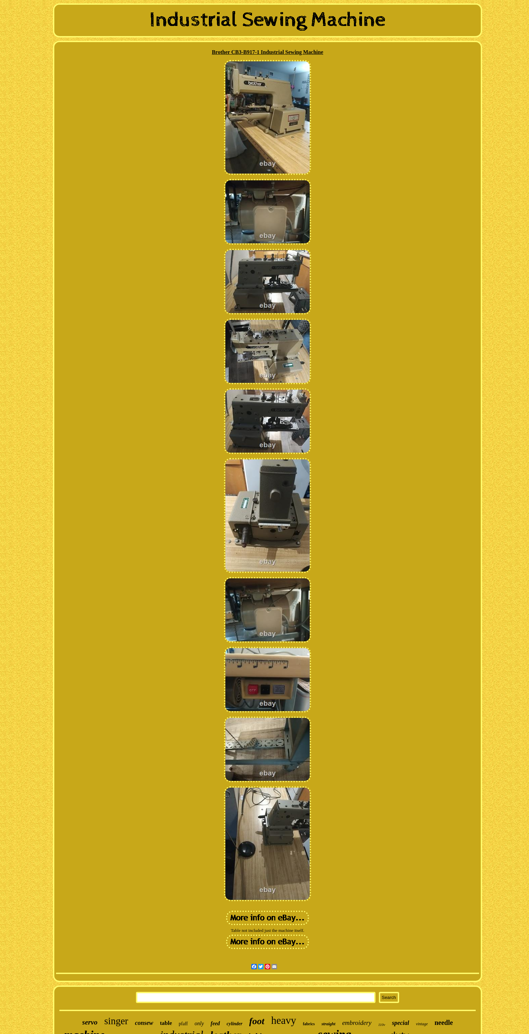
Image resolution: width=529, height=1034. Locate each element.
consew (144, 1023)
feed (215, 1023)
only (199, 1023)
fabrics (309, 1024)
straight (328, 1023)
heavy (283, 1020)
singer (116, 1020)
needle (444, 1022)
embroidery (356, 1022)
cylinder (235, 1023)
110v (381, 1025)
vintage (422, 1024)
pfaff (183, 1023)
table (166, 1023)
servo (90, 1022)
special (400, 1023)
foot (256, 1021)
